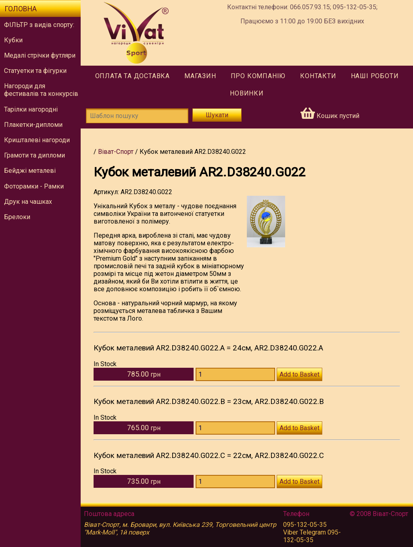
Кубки (13, 40)
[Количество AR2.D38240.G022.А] (235, 374)
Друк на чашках (28, 201)
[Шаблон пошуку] (137, 115)
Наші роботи (375, 76)
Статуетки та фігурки (35, 71)
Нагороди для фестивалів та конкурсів (41, 89)
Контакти (318, 76)
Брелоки (17, 217)
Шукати (217, 115)
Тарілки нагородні (31, 109)
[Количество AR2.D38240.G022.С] (235, 481)
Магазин (200, 76)
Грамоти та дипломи (34, 155)
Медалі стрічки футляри (39, 55)
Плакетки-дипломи (33, 124)
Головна (20, 9)
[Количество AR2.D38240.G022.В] (235, 428)
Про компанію (258, 76)
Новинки (247, 93)
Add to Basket (299, 374)
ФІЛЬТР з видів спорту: (39, 25)
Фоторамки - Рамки (34, 186)
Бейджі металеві (30, 170)
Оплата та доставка (132, 76)
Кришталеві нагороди (37, 140)
